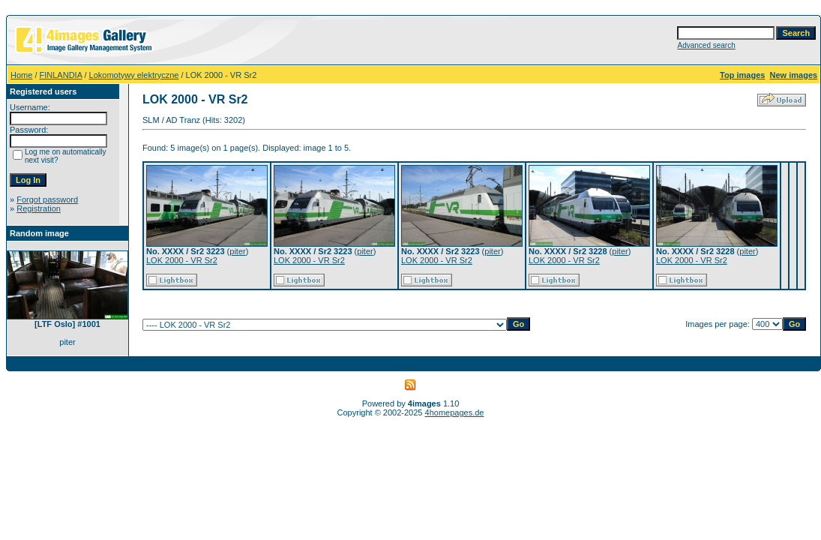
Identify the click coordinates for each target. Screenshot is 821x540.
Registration (38, 208)
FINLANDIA (61, 75)
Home (21, 75)
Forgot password (47, 199)
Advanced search (706, 45)
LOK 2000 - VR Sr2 (181, 260)
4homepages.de (454, 412)
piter (237, 251)
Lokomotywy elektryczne (134, 75)
